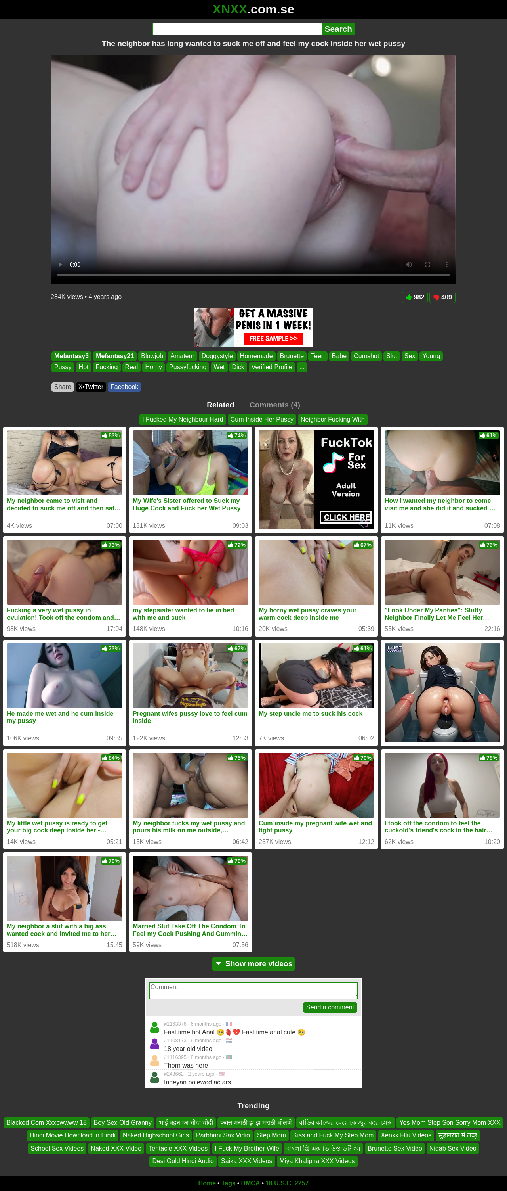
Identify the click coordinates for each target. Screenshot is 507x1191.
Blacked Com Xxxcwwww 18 (46, 1122)
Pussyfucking (187, 367)
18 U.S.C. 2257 (287, 1183)
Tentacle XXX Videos (178, 1148)
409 (442, 297)
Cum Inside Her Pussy (262, 419)
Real (131, 367)
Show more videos (254, 963)
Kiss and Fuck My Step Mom (333, 1135)
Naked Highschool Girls (156, 1135)
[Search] (237, 29)
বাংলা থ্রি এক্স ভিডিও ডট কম (323, 1148)
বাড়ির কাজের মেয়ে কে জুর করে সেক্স (346, 1122)
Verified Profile (272, 367)
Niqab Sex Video (453, 1148)
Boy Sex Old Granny (123, 1122)
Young (431, 356)
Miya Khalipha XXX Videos (317, 1161)
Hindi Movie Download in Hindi (73, 1135)
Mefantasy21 (115, 356)
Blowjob (152, 356)
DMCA (250, 1183)
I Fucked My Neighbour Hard (182, 419)
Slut (391, 356)
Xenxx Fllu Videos (406, 1135)
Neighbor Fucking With (333, 419)
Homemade (256, 356)
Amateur (182, 356)
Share (62, 387)
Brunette (292, 356)
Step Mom (271, 1135)
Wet (219, 367)
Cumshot (366, 356)
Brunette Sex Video (395, 1148)
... (302, 367)
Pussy (63, 367)
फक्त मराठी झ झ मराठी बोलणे (256, 1122)
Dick (238, 367)
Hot (84, 367)
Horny (153, 367)
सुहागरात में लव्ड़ (457, 1135)
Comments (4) (275, 405)
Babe (339, 356)
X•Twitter (90, 387)
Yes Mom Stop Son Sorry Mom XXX (450, 1122)
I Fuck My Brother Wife (247, 1148)
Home (207, 1183)
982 (415, 297)
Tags (228, 1183)
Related (220, 405)
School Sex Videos (57, 1148)
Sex (410, 356)
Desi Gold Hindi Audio (183, 1161)
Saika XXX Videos (247, 1161)
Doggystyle (217, 356)
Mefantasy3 (71, 356)
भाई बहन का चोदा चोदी (186, 1122)
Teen (318, 356)
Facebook (124, 387)
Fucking (106, 367)
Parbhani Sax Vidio (223, 1135)
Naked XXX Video (116, 1148)
